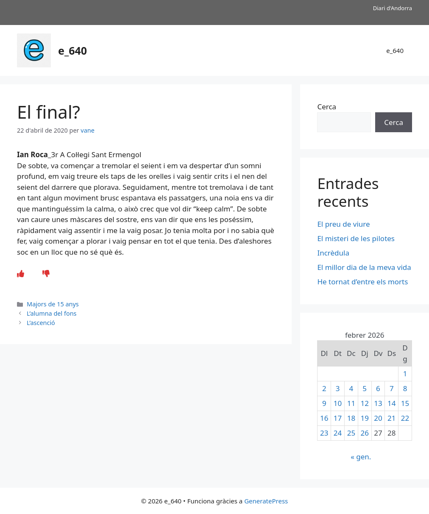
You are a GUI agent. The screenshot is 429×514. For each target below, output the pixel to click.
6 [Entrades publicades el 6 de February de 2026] (378, 388)
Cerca (326, 106)
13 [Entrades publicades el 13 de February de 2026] (378, 403)
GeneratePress (266, 501)
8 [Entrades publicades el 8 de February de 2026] (405, 388)
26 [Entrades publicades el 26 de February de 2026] (364, 433)
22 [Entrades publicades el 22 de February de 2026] (405, 418)
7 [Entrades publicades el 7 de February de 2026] (392, 388)
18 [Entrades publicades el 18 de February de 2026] (351, 418)
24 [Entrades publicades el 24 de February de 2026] (338, 433)
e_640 (72, 50)
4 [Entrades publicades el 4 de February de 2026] (351, 388)
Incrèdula (334, 253)
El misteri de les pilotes (356, 238)
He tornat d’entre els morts (363, 281)
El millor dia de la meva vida (364, 267)
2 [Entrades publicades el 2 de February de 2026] (324, 388)
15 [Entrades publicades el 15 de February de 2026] (405, 403)
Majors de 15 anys (53, 304)
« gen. (361, 456)
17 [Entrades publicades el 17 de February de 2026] (338, 418)
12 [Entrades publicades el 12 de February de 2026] (364, 403)
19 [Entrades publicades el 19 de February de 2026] (364, 418)
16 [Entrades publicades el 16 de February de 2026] (324, 418)
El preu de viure (343, 224)
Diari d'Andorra (392, 8)
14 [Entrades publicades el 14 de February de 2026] (391, 403)
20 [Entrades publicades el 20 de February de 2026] (378, 418)
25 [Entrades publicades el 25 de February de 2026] (351, 433)
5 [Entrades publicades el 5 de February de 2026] (364, 388)
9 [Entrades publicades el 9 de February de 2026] (324, 403)
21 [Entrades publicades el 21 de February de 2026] (391, 418)
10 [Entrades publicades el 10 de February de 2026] (338, 403)
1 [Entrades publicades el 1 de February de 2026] (405, 373)
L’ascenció (41, 323)
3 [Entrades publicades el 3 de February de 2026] (338, 388)
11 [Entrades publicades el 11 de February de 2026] (351, 403)
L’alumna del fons (51, 313)
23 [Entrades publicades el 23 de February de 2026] (324, 433)
